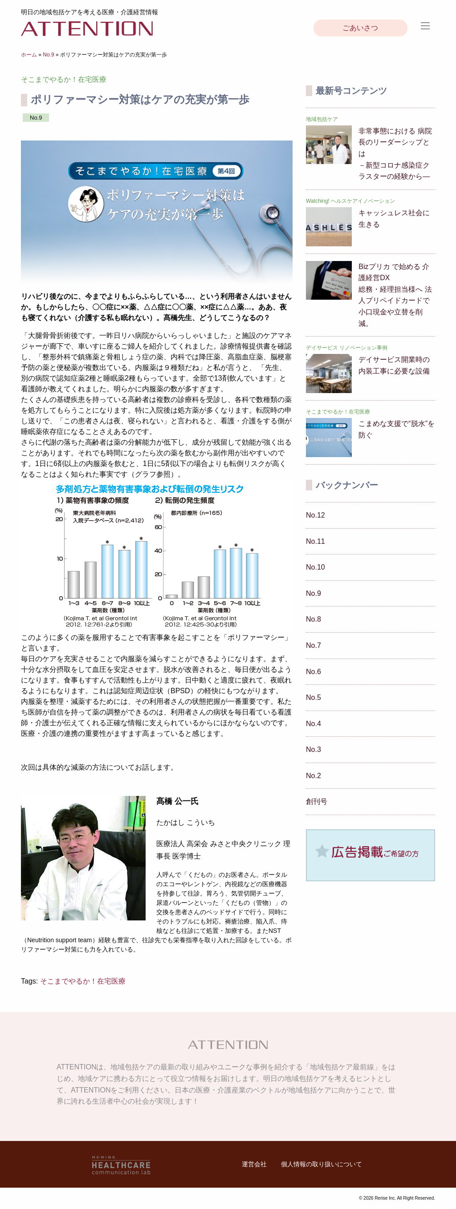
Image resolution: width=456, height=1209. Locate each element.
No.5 (313, 697)
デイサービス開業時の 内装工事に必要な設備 (394, 365)
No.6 (313, 671)
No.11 (315, 541)
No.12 (315, 515)
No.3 (313, 749)
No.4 (313, 723)
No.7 (313, 645)
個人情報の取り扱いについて (321, 1164)
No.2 (313, 775)
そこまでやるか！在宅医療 (83, 981)
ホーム (29, 55)
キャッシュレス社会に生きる (394, 218)
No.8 (313, 619)
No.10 (315, 567)
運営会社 (254, 1164)
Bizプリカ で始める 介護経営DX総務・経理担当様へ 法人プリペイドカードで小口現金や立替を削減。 (395, 295)
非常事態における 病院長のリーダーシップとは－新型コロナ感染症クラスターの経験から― (395, 153)
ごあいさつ (360, 28)
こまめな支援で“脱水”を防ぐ (396, 429)
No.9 (48, 55)
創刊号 (316, 801)
